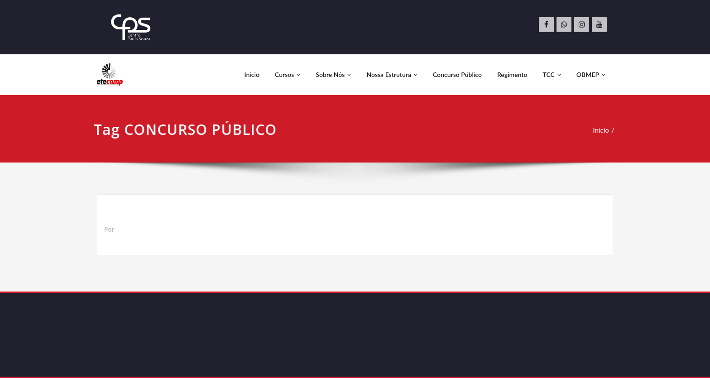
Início (252, 74)
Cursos (287, 74)
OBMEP (590, 74)
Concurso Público (457, 74)
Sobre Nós (333, 74)
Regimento (512, 74)
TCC (552, 74)
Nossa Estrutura (391, 74)
